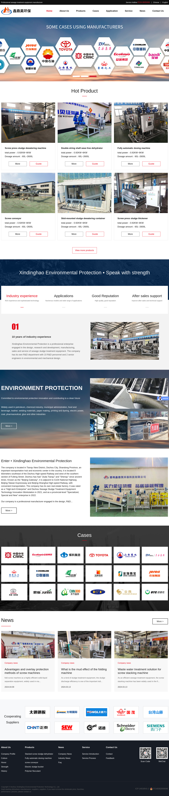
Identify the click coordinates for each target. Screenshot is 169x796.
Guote (39, 164)
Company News (65, 754)
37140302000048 (159, 789)
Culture (4, 758)
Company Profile (8, 754)
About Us (64, 11)
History (4, 771)
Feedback (110, 758)
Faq (60, 762)
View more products (84, 250)
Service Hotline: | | (147, 2)
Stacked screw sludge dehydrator (39, 754)
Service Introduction (90, 754)
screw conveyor (31, 762)
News (142, 11)
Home (49, 11)
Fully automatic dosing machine (38, 758)
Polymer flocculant (33, 771)
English (165, 2)
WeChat (162, 761)
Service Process (89, 758)
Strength (4, 767)
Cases (96, 11)
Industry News (64, 758)
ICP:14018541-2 (142, 789)
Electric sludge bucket (34, 767)
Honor (3, 762)
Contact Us (158, 11)
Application (112, 11)
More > (8, 426)
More (17, 164)
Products (81, 11)
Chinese (156, 2)
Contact (109, 754)
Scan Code (145, 761)
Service (129, 11)
